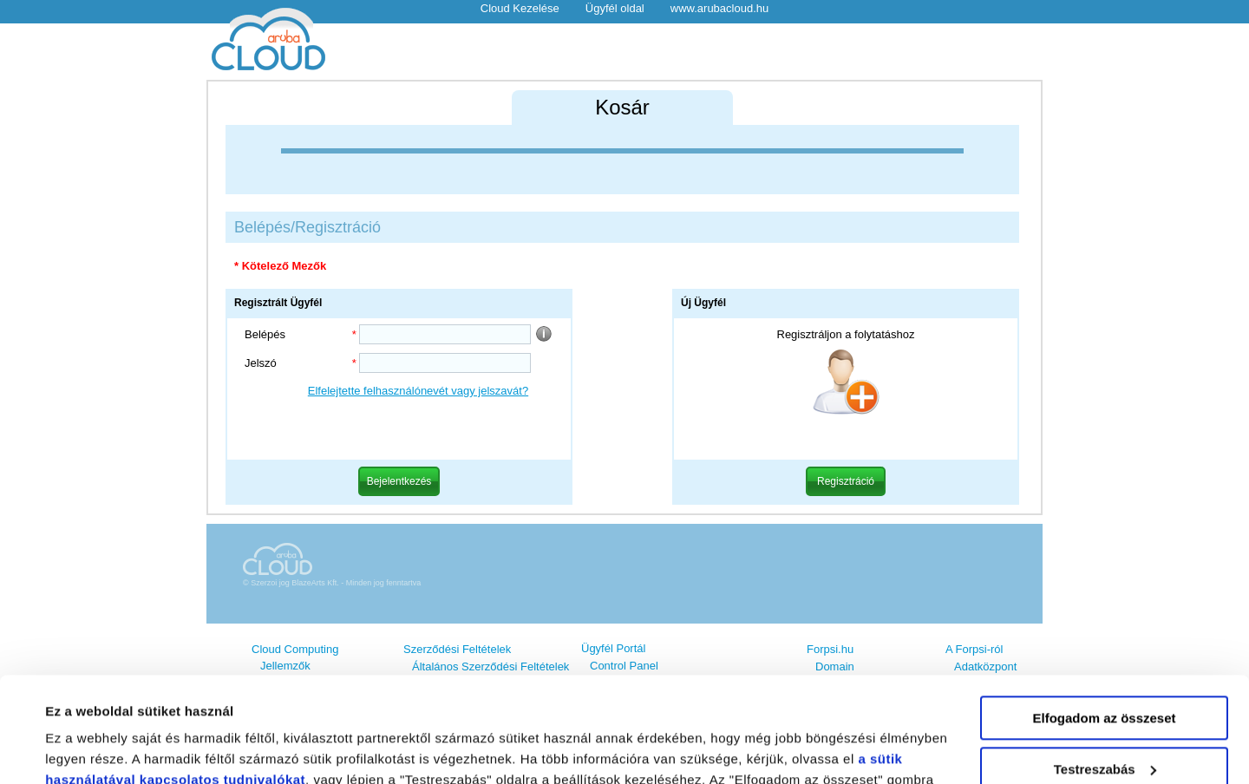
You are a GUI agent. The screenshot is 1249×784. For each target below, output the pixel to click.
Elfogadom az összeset (1103, 619)
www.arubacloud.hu (719, 8)
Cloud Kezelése (520, 8)
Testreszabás (1105, 670)
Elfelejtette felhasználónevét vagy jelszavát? (418, 390)
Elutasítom (1104, 721)
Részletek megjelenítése (121, 749)
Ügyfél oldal (614, 8)
